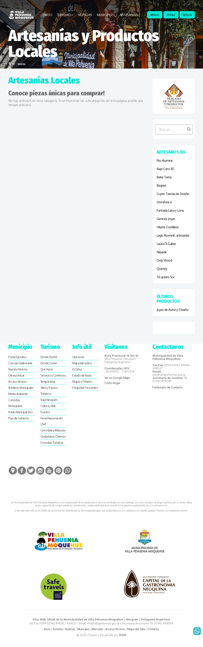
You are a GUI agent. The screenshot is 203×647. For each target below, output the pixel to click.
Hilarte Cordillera (168, 227)
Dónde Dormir (48, 357)
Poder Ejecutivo (17, 357)
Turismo (64, 15)
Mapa (171, 14)
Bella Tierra (164, 177)
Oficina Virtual (16, 375)
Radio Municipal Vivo (20, 412)
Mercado (97, 629)
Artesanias (129, 15)
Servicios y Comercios (53, 375)
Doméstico (164, 202)
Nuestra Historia (17, 369)
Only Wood (164, 260)
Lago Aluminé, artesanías (173, 235)
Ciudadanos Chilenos (53, 436)
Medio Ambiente (18, 394)
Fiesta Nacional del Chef (51, 421)
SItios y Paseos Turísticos (49, 390)
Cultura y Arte (48, 406)
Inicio (47, 15)
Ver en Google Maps (117, 377)
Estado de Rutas (82, 375)
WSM (123, 635)
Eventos (45, 412)
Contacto (153, 629)
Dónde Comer (48, 363)
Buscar (187, 14)
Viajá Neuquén (48, 399)
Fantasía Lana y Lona (170, 210)
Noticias (85, 15)
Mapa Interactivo (82, 363)
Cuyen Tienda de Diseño (173, 194)
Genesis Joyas (166, 219)
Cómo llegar (112, 383)
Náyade (162, 252)
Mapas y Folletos (82, 381)
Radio (155, 14)
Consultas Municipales (15, 403)
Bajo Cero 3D (165, 169)
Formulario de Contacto (167, 387)
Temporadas (47, 381)
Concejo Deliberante (20, 363)
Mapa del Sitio (136, 629)
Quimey (162, 269)
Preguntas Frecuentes (85, 387)
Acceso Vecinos (17, 381)
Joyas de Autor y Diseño (173, 310)
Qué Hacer (46, 369)
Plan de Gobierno (18, 418)
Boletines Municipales (21, 387)
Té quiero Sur (166, 277)
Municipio (104, 15)
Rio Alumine (165, 160)
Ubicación (78, 357)
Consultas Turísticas (51, 442)
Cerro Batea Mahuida (52, 430)
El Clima (77, 369)
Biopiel (161, 185)
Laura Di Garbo (166, 244)
